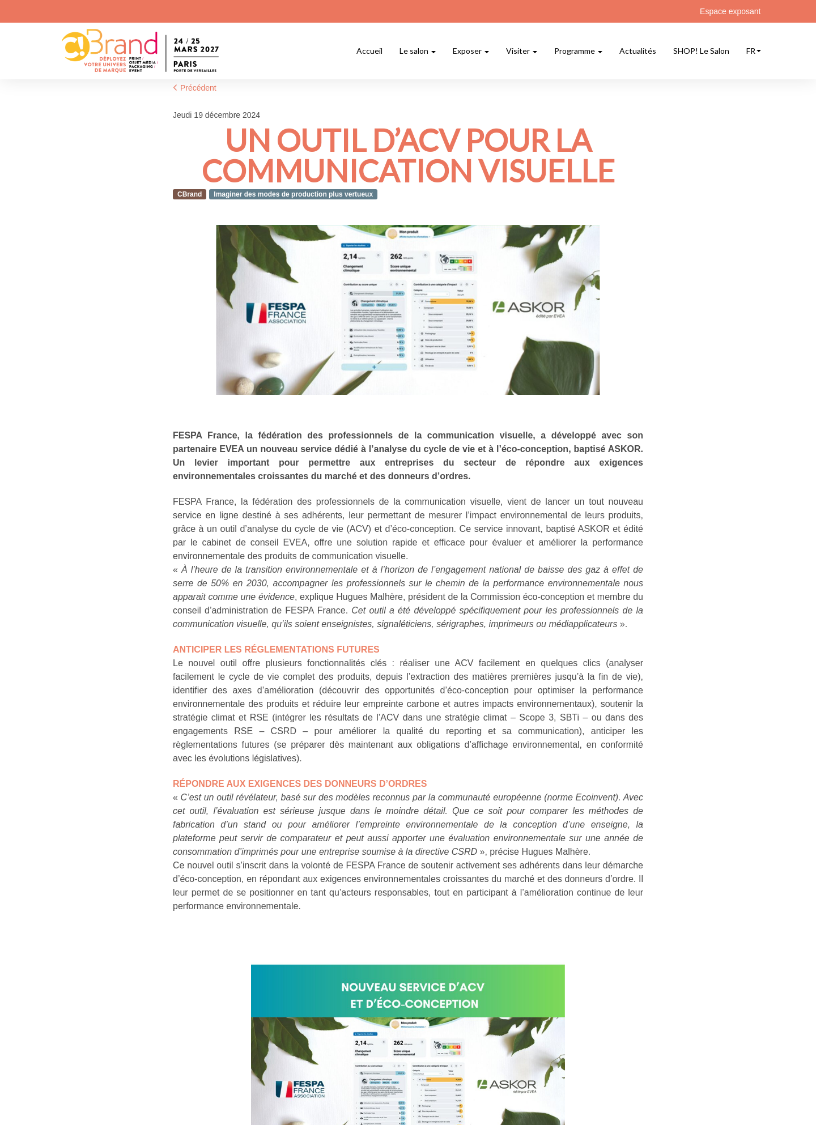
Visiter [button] (521, 51)
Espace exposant (730, 11)
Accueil (369, 51)
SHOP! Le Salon (701, 51)
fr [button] (753, 51)
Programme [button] (578, 51)
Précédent (194, 87)
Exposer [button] (471, 51)
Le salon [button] (418, 51)
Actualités (637, 51)
